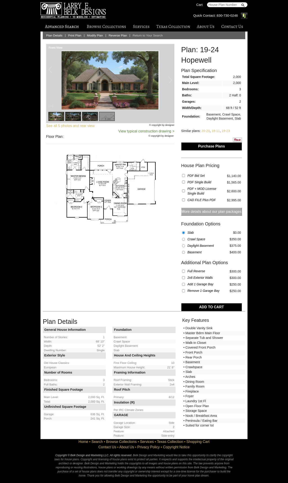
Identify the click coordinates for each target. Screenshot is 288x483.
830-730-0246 (227, 15)
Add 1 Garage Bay (200, 284)
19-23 (226, 131)
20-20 (205, 131)
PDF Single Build (199, 182)
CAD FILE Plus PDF (201, 200)
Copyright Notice (176, 447)
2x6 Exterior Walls (200, 277)
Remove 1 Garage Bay (203, 291)
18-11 (216, 131)
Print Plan (74, 35)
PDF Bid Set (196, 175)
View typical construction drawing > (146, 131)
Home (83, 442)
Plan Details (54, 35)
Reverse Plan (118, 35)
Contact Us (232, 26)
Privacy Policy (148, 447)
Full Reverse (196, 271)
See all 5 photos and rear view (70, 126)
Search (97, 442)
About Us (205, 26)
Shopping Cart (198, 442)
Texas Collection (173, 26)
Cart (199, 5)
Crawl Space (196, 239)
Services (141, 26)
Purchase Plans (211, 146)
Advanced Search (62, 26)
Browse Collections (106, 26)
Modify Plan (95, 35)
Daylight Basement (200, 245)
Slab (190, 232)
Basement (194, 252)
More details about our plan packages (212, 211)
